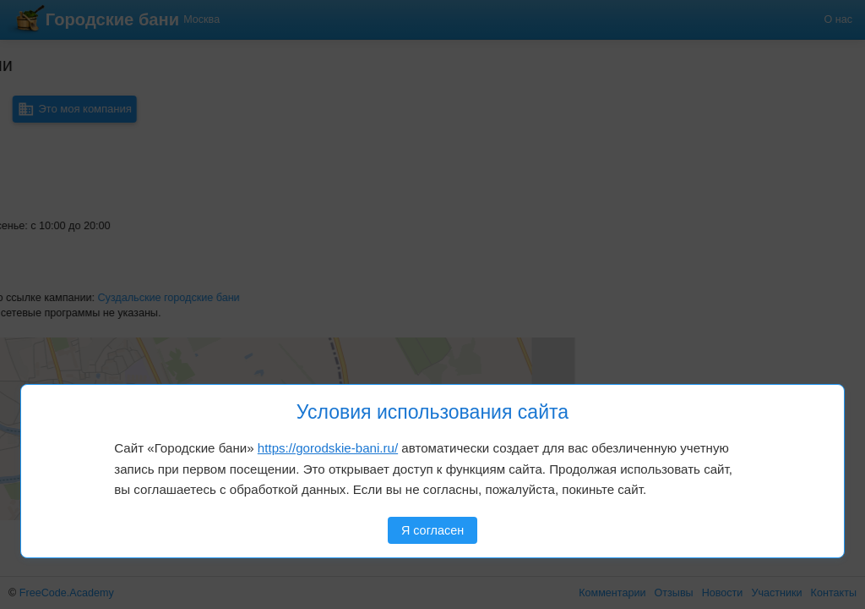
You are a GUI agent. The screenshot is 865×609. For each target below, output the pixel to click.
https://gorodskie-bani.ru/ (328, 448)
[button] (69, 367)
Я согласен (432, 530)
